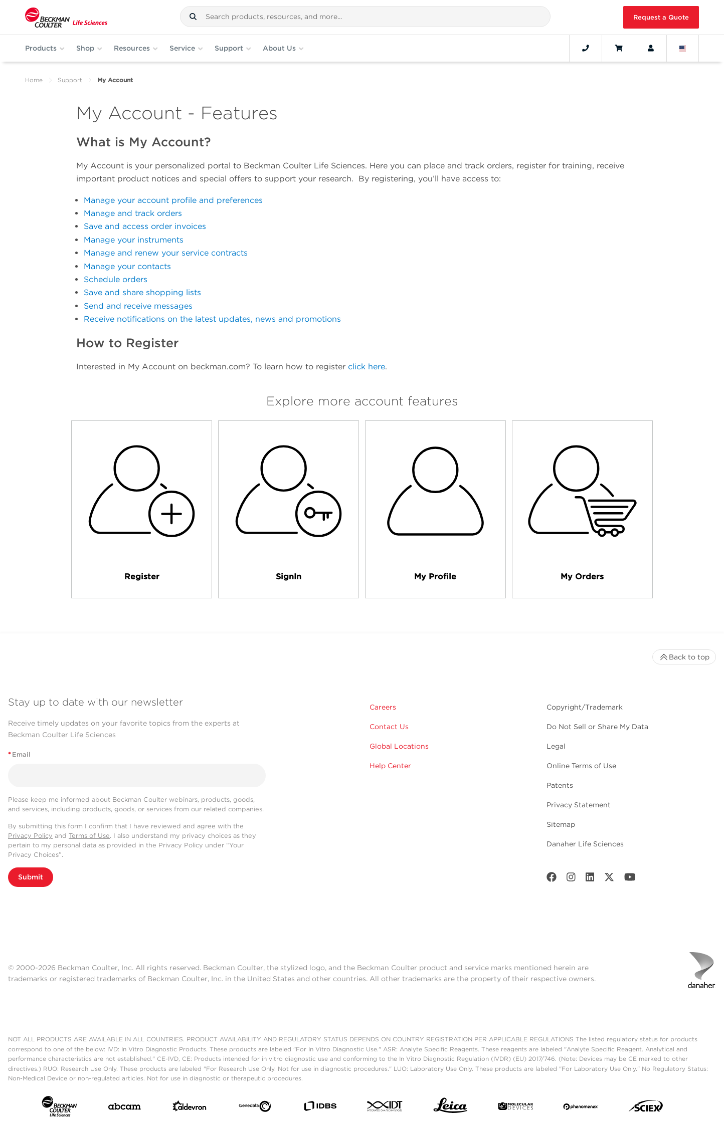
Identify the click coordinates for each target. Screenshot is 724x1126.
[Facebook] (552, 879)
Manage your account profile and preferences (173, 200)
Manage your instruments (134, 240)
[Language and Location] (683, 48)
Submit (30, 877)
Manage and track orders (133, 213)
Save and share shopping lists (142, 292)
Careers (383, 707)
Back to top (684, 657)
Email (19, 754)
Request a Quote (661, 17)
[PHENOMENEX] (581, 1107)
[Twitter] (609, 879)
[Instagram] (571, 879)
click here (366, 366)
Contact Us (389, 727)
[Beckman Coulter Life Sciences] (66, 17)
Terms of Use (89, 835)
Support (70, 80)
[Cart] (618, 48)
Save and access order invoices (145, 226)
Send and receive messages (138, 306)
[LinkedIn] (590, 879)
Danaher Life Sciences (585, 844)
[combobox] (365, 17)
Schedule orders (115, 279)
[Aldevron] (189, 1108)
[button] (193, 17)
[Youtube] (630, 879)
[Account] (650, 48)
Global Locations (399, 746)
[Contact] (586, 48)
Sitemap (561, 824)
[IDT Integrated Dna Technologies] (385, 1108)
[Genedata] (255, 1108)
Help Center (390, 766)
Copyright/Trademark (585, 707)
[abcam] (124, 1108)
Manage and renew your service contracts (166, 253)
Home (34, 80)
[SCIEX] (646, 1108)
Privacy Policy (30, 835)
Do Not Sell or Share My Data (597, 727)
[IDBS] (320, 1108)
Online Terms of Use (581, 766)
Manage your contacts (127, 266)
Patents (560, 785)
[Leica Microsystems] (450, 1107)
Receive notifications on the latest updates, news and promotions (212, 319)
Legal (556, 746)
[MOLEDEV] (515, 1108)
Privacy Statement (579, 805)
